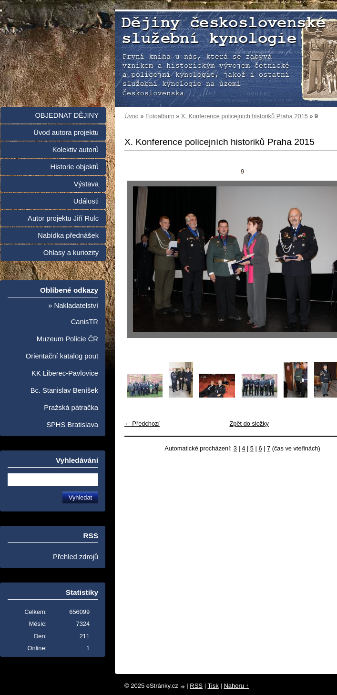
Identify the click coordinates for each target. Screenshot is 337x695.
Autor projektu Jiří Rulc (63, 218)
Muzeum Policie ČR (67, 339)
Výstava (86, 184)
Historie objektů (75, 167)
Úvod (131, 116)
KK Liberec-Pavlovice (64, 373)
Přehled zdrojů (75, 557)
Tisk (212, 685)
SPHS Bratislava (72, 425)
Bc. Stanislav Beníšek (64, 390)
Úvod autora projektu (66, 132)
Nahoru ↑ (236, 685)
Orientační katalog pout (62, 356)
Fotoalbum (159, 116)
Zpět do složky (249, 423)
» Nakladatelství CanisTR (73, 314)
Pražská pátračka (71, 407)
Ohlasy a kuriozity (71, 252)
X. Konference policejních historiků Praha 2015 (244, 116)
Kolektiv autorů (75, 149)
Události (86, 201)
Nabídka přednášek (68, 235)
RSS (196, 685)
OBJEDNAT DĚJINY (67, 115)
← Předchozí (142, 423)
